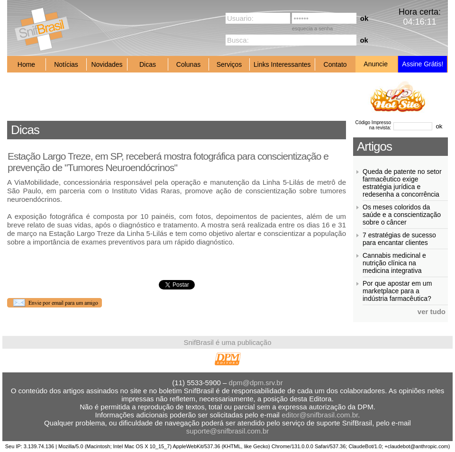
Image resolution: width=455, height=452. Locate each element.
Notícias (66, 64)
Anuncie (376, 64)
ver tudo (432, 311)
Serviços (229, 64)
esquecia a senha (312, 28)
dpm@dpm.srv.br (256, 383)
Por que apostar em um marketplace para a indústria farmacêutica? (397, 291)
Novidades (106, 64)
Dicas (147, 64)
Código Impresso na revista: (373, 125)
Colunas (188, 64)
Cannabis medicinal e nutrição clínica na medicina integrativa (394, 263)
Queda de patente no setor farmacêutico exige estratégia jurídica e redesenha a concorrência (402, 183)
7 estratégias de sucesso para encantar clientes (399, 238)
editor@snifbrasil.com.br (320, 415)
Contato (335, 64)
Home (26, 64)
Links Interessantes (282, 64)
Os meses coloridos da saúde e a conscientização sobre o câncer (402, 214)
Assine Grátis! (422, 64)
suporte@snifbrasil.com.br (227, 431)
